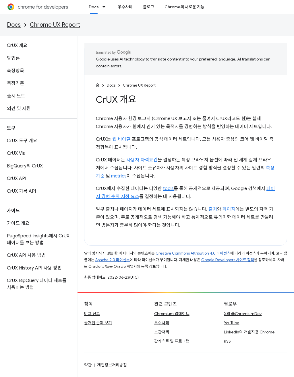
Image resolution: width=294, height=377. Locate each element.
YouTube (231, 322)
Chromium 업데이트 (171, 313)
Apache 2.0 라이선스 (112, 259)
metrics (119, 176)
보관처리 (161, 332)
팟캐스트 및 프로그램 (171, 341)
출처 (212, 209)
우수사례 (125, 6)
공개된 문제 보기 (98, 322)
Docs (14, 24)
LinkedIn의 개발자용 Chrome (249, 332)
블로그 (148, 6)
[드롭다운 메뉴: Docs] (106, 6)
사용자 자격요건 (142, 160)
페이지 (229, 209)
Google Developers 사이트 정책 (227, 259)
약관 (88, 365)
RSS (227, 341)
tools (168, 189)
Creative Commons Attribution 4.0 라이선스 (193, 253)
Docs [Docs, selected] (94, 6)
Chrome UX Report (55, 24)
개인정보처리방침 (112, 365)
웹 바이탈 (121, 139)
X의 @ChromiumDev (243, 313)
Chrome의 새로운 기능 (184, 6)
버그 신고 (92, 313)
